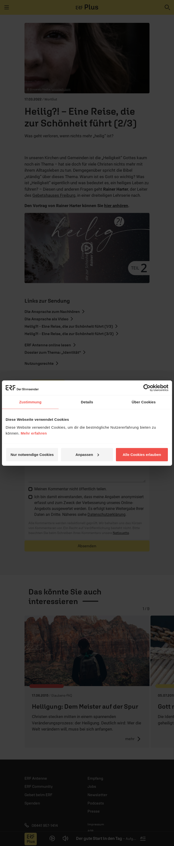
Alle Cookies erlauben (142, 454)
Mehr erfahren (34, 433)
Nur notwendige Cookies (32, 454)
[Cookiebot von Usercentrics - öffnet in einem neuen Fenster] (146, 388)
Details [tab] (87, 402)
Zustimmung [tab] (30, 402)
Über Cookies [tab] (144, 402)
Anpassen (87, 454)
